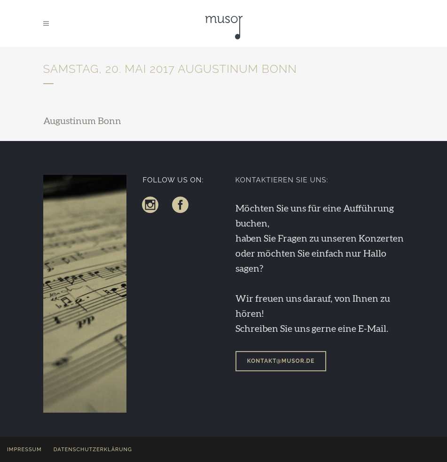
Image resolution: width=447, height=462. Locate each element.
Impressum (24, 449)
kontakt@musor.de (281, 361)
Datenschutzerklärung (93, 449)
